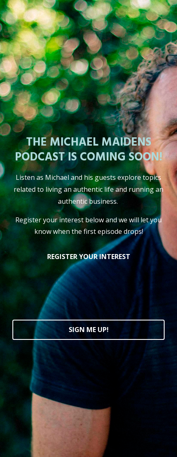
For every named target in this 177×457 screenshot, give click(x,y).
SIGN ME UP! (89, 329)
